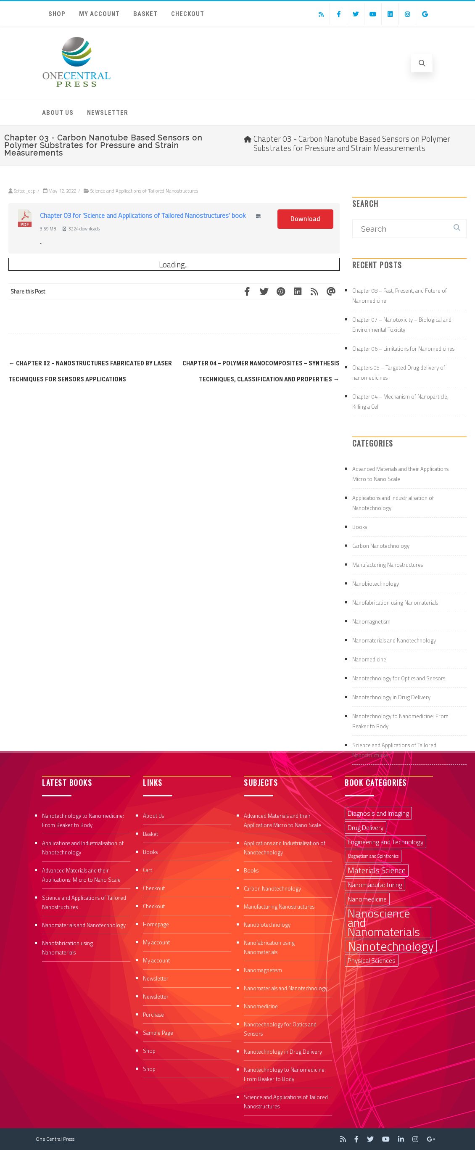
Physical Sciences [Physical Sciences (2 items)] (372, 960)
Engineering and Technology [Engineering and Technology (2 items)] (385, 842)
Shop (57, 14)
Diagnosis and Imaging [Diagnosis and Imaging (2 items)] (378, 813)
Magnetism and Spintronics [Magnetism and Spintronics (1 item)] (373, 856)
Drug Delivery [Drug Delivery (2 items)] (365, 827)
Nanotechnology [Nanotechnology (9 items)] (391, 946)
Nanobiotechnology (375, 583)
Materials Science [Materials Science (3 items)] (377, 870)
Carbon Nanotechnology (380, 546)
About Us (58, 112)
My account (99, 14)
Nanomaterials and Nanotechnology (394, 640)
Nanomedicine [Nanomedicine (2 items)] (367, 899)
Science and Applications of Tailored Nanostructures (144, 190)
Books (359, 527)
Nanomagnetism (371, 621)
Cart (147, 870)
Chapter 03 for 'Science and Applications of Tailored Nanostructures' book (142, 215)
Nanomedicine (369, 659)
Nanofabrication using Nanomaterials (395, 602)
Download (305, 219)
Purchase (153, 1014)
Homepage (156, 924)
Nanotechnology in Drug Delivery (391, 697)
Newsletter (107, 112)
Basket (145, 14)
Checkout (187, 14)
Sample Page (158, 1032)
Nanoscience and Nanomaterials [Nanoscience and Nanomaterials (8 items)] (384, 922)
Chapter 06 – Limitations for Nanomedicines (403, 348)
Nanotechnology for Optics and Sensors (398, 678)
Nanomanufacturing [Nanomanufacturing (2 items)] (375, 885)
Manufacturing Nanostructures (387, 564)
